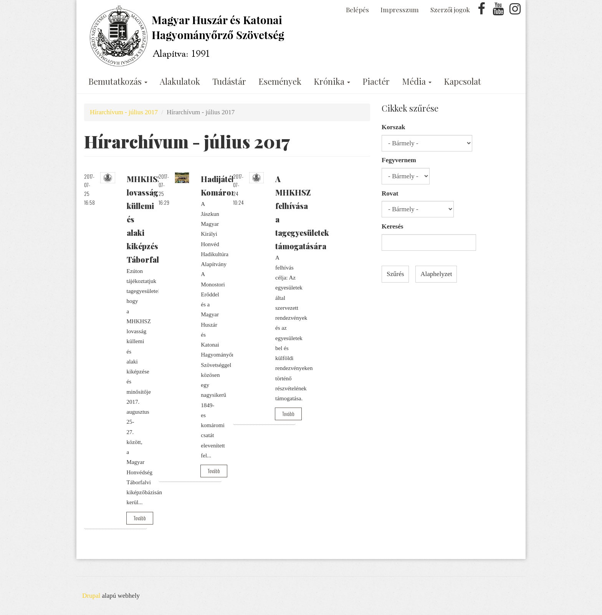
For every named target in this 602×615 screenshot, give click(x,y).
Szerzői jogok (450, 9)
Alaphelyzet (436, 274)
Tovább (140, 518)
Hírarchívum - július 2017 (124, 112)
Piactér (376, 81)
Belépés (357, 9)
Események (279, 81)
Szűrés (395, 274)
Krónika (332, 81)
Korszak (393, 127)
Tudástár (229, 81)
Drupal (91, 595)
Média (417, 81)
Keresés (392, 226)
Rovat (390, 193)
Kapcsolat (462, 81)
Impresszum (399, 9)
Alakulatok (180, 81)
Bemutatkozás (117, 81)
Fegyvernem (399, 160)
